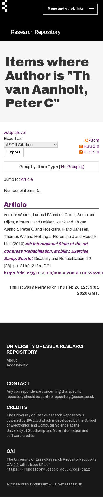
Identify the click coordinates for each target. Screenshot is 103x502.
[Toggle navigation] (70, 9)
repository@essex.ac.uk (74, 397)
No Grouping (72, 166)
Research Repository (35, 32)
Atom (94, 140)
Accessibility (17, 365)
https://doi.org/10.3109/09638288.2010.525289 (53, 273)
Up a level (17, 132)
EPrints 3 (33, 420)
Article (27, 179)
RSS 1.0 (91, 146)
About (12, 360)
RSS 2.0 (91, 152)
